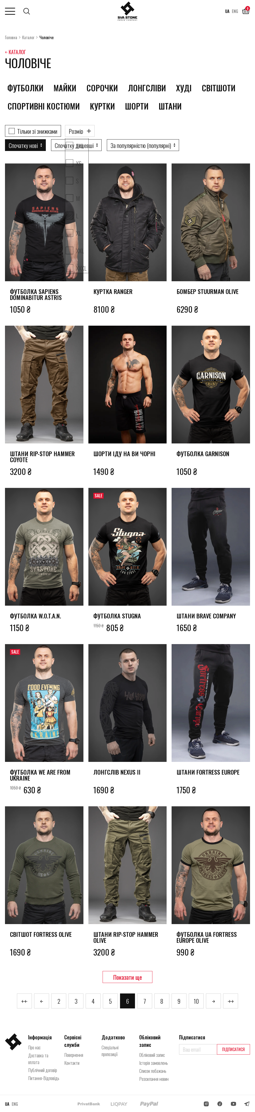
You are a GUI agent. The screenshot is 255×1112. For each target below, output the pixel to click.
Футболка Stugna (117, 616)
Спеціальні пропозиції (110, 1050)
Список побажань (152, 1071)
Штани (170, 106)
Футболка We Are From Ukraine (40, 775)
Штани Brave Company (206, 616)
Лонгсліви (147, 88)
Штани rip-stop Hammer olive (125, 937)
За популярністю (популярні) (141, 145)
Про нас (34, 1047)
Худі (183, 88)
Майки (65, 88)
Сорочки (102, 88)
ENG (235, 11)
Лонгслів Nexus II (116, 772)
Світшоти (218, 88)
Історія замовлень (153, 1063)
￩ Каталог (15, 51)
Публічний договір (42, 1070)
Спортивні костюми (43, 106)
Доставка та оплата (38, 1058)
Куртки (102, 106)
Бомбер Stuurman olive (208, 291)
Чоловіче (46, 37)
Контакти (71, 1063)
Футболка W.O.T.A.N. (35, 616)
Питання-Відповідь (43, 1078)
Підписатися (233, 1049)
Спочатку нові (23, 145)
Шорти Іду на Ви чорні (124, 453)
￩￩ (24, 1000)
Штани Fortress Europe (208, 772)
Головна (11, 37)
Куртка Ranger (112, 291)
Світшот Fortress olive (41, 934)
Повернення (73, 1055)
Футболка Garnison (203, 453)
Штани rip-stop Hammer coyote (42, 456)
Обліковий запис (152, 1055)
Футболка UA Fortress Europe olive (207, 937)
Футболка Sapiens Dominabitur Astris (36, 294)
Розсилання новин (154, 1079)
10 (196, 1000)
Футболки (25, 88)
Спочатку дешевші (74, 145)
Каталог (28, 37)
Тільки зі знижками (37, 131)
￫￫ (231, 1000)
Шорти (136, 106)
